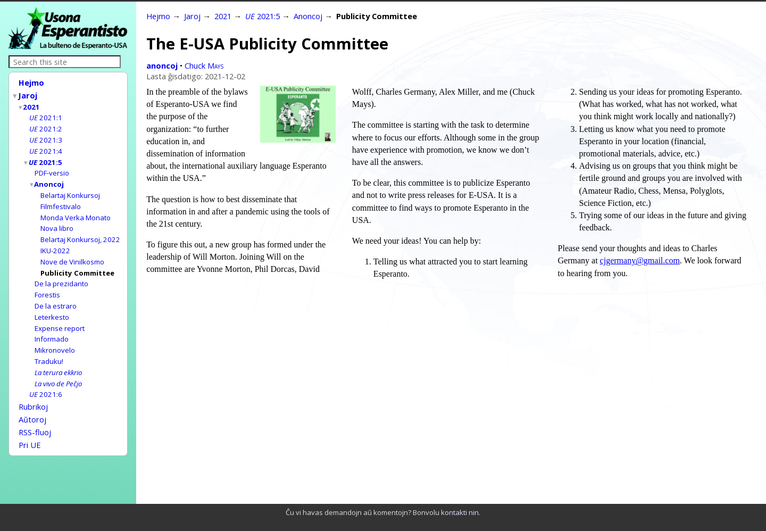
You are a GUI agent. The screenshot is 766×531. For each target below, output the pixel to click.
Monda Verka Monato (75, 210)
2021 (31, 105)
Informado (52, 325)
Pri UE (30, 425)
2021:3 (45, 136)
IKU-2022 (55, 241)
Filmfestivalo (60, 199)
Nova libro (56, 220)
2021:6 (45, 378)
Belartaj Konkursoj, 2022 (80, 231)
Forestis (47, 283)
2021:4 (45, 147)
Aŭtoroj (32, 401)
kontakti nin (460, 512)
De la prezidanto (61, 273)
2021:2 (45, 125)
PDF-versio (52, 167)
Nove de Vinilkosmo (72, 252)
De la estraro (56, 294)
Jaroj (28, 94)
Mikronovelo (55, 336)
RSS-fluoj (35, 413)
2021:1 (45, 115)
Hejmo (31, 82)
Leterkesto (52, 305)
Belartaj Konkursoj (70, 189)
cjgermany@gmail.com (640, 260)
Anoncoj (49, 178)
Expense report (60, 315)
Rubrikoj (33, 390)
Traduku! (49, 347)
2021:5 (46, 157)
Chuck (204, 65)
